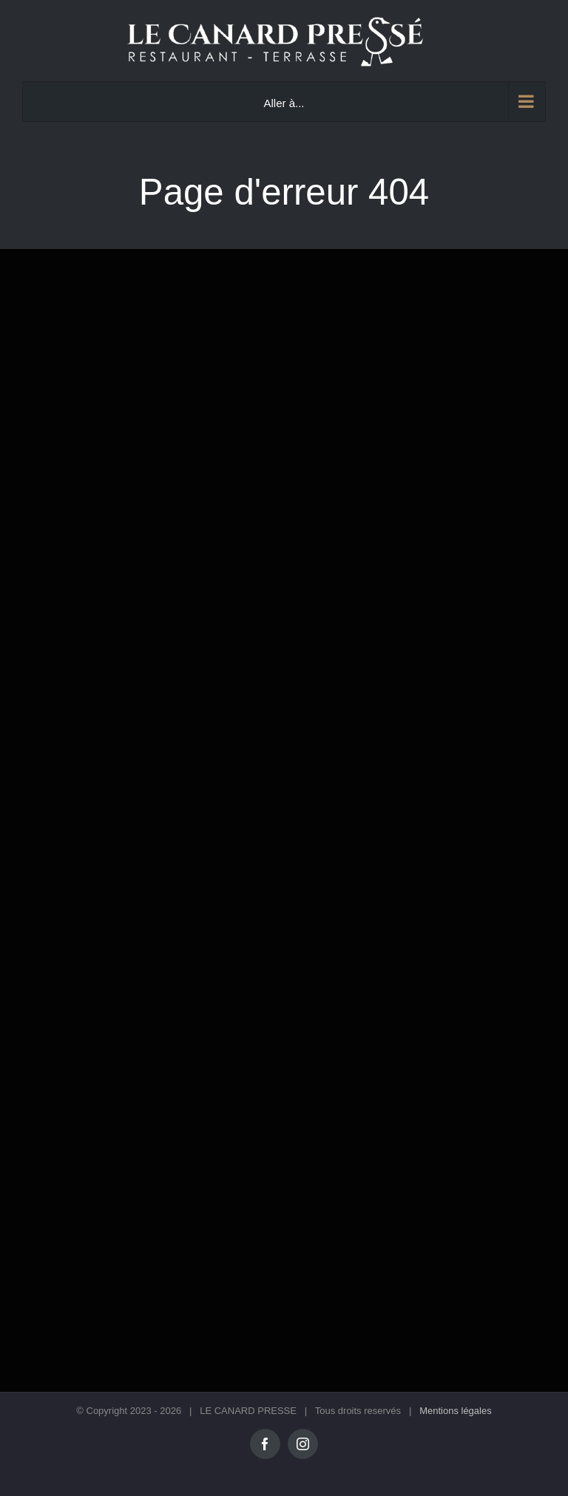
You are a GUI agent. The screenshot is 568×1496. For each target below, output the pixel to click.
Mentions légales (455, 1410)
